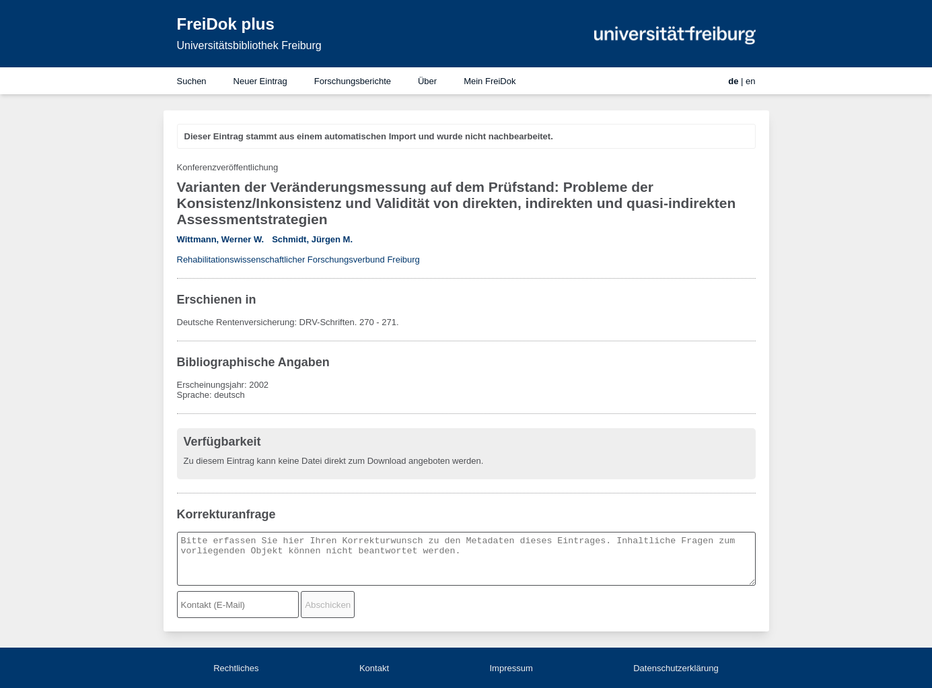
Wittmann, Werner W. (220, 239)
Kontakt (374, 668)
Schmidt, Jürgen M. (312, 239)
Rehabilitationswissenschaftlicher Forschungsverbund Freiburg (298, 259)
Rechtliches (235, 668)
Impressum (510, 668)
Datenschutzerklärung (675, 668)
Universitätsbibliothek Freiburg (249, 45)
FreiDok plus (226, 24)
